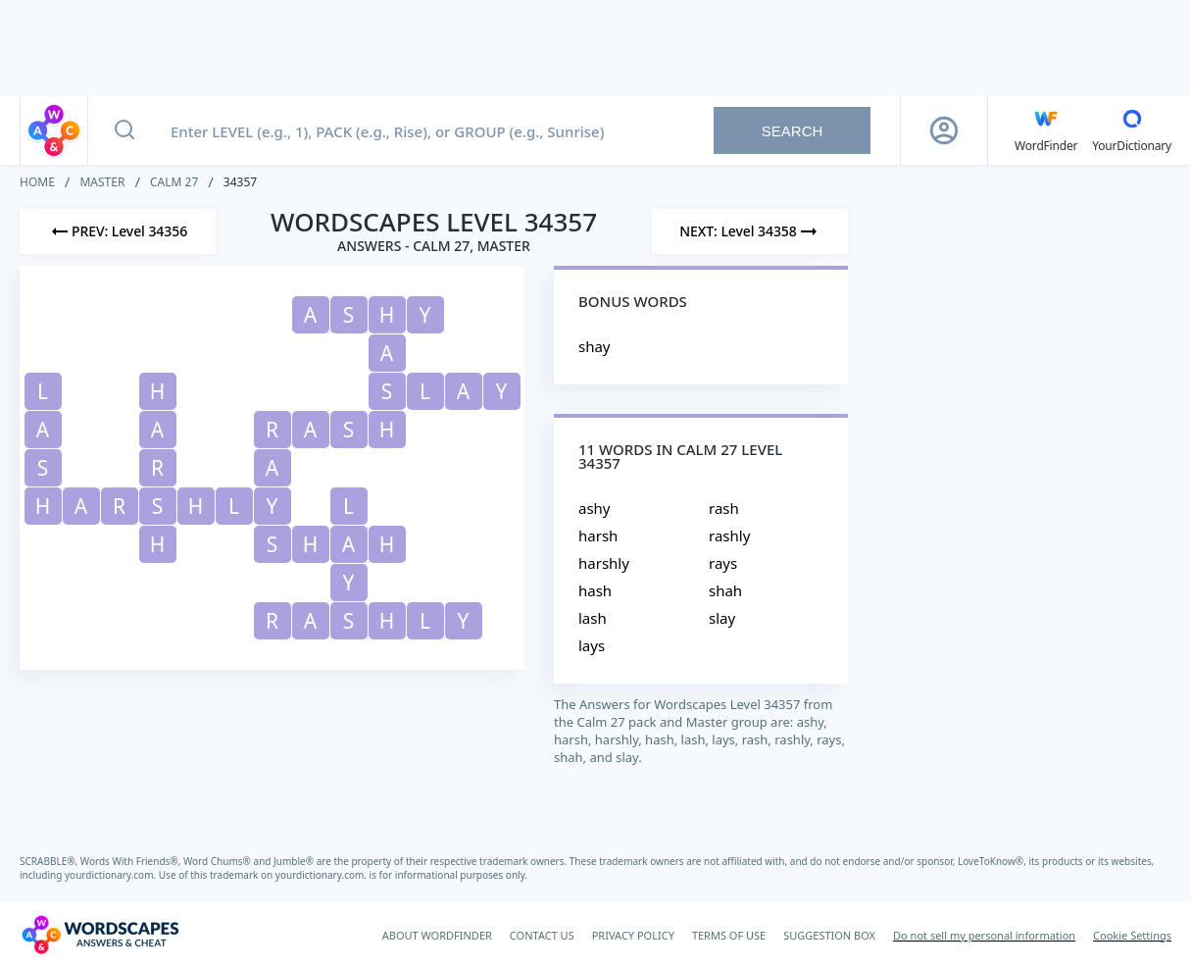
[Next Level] (750, 231)
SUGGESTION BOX (829, 935)
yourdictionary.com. (112, 875)
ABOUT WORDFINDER (437, 935)
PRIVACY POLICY (633, 935)
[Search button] (124, 130)
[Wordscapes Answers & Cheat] (100, 934)
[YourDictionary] (1131, 130)
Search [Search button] (792, 131)
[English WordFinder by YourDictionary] (1046, 130)
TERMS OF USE (729, 935)
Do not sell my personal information (984, 935)
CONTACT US (542, 935)
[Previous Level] (118, 231)
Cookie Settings (1132, 935)
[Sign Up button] (944, 130)
